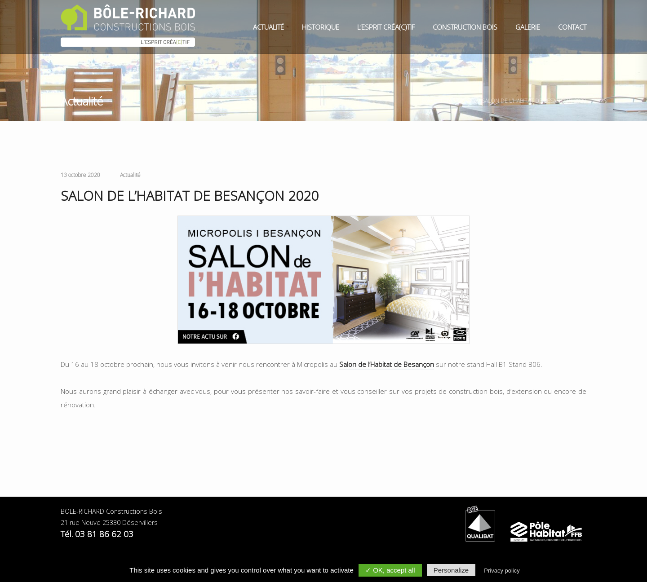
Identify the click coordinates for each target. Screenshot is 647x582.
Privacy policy (501, 570)
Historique (320, 26)
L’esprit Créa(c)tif (386, 26)
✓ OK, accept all (390, 570)
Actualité (268, 26)
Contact (572, 26)
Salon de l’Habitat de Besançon (386, 364)
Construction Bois (465, 26)
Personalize (451, 570)
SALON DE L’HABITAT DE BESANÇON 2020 (534, 101)
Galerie (527, 26)
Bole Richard (437, 101)
